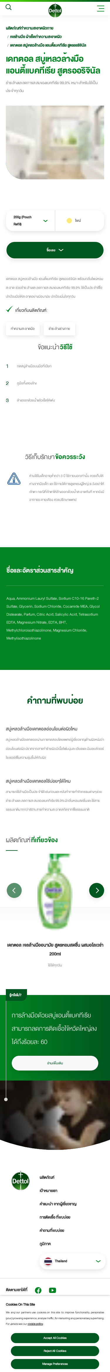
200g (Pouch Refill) (22, 220)
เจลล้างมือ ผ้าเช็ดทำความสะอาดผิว (36, 37)
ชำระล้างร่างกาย (59, 329)
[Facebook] (38, 1290)
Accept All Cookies (55, 1338)
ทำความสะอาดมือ (23, 329)
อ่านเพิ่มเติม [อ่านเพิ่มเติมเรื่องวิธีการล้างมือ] (55, 1063)
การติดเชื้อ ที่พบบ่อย (55, 1217)
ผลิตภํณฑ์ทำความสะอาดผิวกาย (29, 28)
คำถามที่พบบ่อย (52, 1230)
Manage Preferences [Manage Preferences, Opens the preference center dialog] (55, 1364)
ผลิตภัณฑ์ (47, 1177)
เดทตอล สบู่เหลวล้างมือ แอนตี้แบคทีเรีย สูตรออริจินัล (48, 45)
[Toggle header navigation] (101, 8)
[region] (55, 1334)
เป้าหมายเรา (48, 1191)
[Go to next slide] (96, 890)
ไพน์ (78, 221)
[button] (73, 1261)
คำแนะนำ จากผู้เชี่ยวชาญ (58, 1204)
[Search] (8, 9)
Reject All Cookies (55, 1351)
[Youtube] (52, 1290)
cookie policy (35, 1324)
